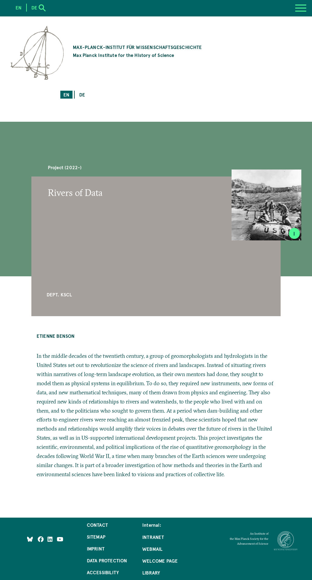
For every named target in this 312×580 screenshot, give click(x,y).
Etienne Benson (56, 336)
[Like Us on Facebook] (41, 539)
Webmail (152, 549)
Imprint (96, 548)
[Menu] (300, 8)
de (82, 94)
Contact (97, 525)
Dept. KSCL (59, 294)
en (66, 94)
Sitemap (96, 536)
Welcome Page (160, 560)
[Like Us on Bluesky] (30, 539)
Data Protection (107, 560)
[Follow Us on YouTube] (60, 539)
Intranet (153, 537)
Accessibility (103, 572)
